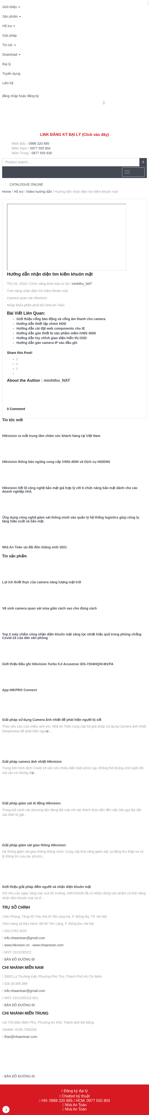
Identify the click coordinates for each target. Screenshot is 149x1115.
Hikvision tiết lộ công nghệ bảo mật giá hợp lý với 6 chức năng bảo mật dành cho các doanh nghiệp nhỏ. (70, 489)
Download (11, 54)
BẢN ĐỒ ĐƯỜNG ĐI (19, 959)
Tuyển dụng (11, 73)
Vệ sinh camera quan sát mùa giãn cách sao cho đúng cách (49, 608)
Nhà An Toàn (75, 1105)
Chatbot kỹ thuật (75, 1096)
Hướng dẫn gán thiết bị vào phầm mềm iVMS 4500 (56, 333)
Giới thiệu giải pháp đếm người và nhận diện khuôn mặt (46, 887)
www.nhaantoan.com (48, 945)
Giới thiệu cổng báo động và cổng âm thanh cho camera (60, 319)
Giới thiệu (11, 7)
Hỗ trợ (8, 26)
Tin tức (9, 45)
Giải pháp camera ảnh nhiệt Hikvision (32, 761)
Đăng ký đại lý (75, 1091)
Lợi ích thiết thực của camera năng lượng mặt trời (41, 582)
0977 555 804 (40, 148)
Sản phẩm (11, 16)
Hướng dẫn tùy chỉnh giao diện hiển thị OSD (51, 338)
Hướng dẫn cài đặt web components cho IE (50, 328)
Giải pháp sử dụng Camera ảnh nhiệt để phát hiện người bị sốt (51, 720)
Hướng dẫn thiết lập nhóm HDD (41, 324)
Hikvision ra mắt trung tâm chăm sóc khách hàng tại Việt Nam (51, 436)
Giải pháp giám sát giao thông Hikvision (34, 845)
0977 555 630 (42, 153)
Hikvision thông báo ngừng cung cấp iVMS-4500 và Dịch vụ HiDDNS (56, 462)
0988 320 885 (39, 143)
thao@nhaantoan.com (20, 1037)
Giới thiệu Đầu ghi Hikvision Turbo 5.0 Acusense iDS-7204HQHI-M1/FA (57, 664)
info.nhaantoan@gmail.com (24, 938)
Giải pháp (9, 35)
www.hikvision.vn (16, 945)
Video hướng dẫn (39, 191)
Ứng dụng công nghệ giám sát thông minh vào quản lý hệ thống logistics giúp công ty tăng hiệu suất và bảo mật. (70, 519)
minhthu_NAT (82, 284)
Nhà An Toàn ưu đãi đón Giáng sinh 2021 (34, 547)
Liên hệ (7, 83)
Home (6, 191)
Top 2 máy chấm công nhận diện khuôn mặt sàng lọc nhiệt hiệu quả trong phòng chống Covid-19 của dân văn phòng (71, 636)
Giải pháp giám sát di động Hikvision (31, 803)
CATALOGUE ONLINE (26, 184)
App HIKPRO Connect (19, 690)
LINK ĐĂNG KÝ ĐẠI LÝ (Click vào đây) (74, 135)
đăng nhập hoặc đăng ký (20, 96)
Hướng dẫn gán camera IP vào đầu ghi (46, 343)
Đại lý (6, 64)
